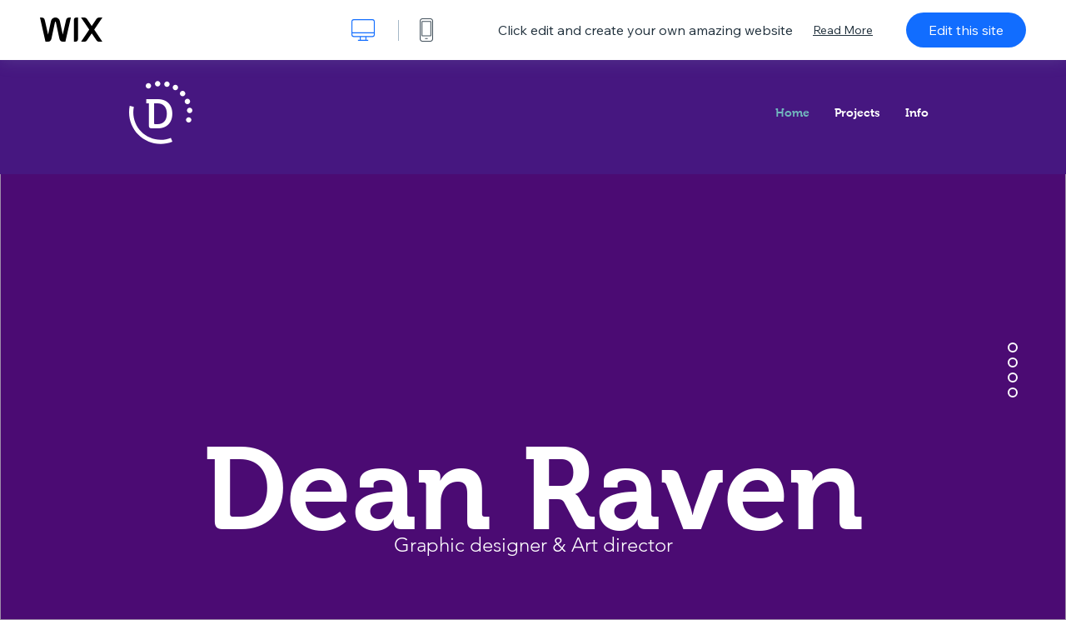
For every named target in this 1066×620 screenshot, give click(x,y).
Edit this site (966, 30)
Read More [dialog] (843, 30)
